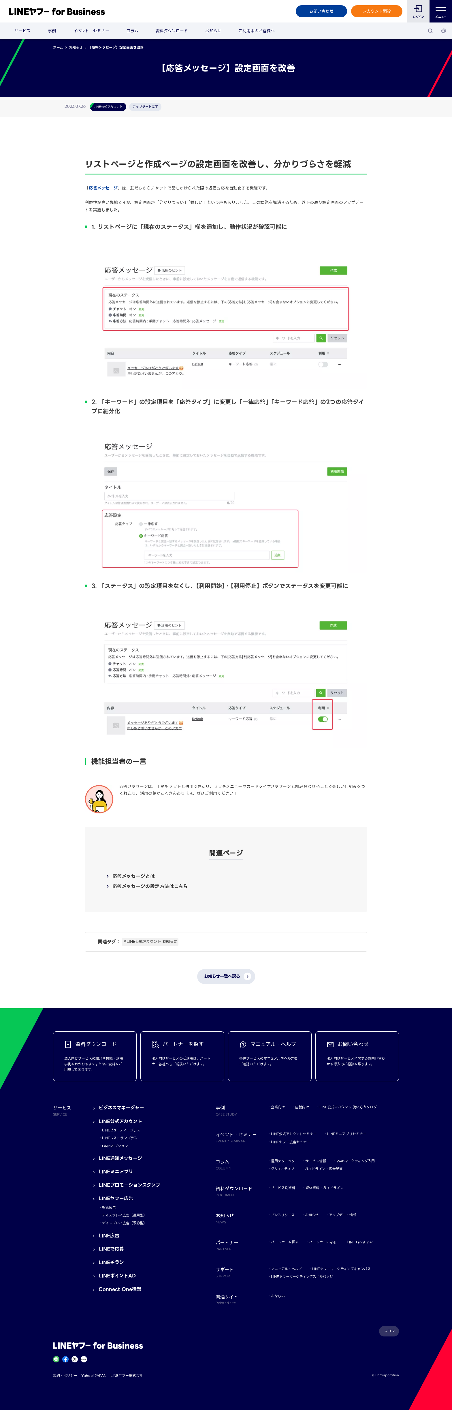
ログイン (418, 16)
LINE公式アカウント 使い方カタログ (348, 1107)
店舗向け (302, 1107)
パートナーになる (322, 1242)
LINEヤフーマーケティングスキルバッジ (302, 1276)
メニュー (441, 11)
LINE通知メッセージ (120, 1158)
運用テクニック (283, 1161)
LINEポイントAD (117, 1275)
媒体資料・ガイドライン (325, 1188)
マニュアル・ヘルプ (286, 1269)
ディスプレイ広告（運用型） (124, 1215)
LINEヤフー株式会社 (126, 1375)
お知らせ (213, 31)
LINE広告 (109, 1235)
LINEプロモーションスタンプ (129, 1185)
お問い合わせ (321, 11)
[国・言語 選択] (443, 30)
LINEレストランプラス (119, 1138)
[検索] (430, 30)
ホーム (58, 47)
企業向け (278, 1107)
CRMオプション (115, 1146)
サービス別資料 (283, 1188)
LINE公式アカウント (120, 1121)
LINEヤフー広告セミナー (290, 1142)
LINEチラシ (111, 1262)
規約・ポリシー (65, 1375)
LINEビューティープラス (121, 1130)
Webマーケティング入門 (355, 1161)
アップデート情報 (342, 1215)
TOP (391, 1331)
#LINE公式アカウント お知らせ (150, 941)
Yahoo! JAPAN (93, 1375)
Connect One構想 (120, 1289)
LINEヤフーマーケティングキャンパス (341, 1269)
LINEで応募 (111, 1249)
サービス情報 (315, 1161)
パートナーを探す (285, 1242)
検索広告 (109, 1207)
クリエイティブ (282, 1168)
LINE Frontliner (360, 1242)
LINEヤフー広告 (116, 1198)
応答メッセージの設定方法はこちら (150, 886)
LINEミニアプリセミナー (346, 1134)
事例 (52, 31)
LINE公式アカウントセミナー (294, 1134)
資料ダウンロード (172, 31)
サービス (22, 31)
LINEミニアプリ (116, 1171)
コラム (132, 31)
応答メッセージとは (133, 876)
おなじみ (278, 1296)
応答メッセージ (103, 188)
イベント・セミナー (91, 31)
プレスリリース (283, 1215)
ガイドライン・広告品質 (324, 1168)
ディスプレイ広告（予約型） (124, 1223)
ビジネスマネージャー (121, 1108)
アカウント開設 (377, 11)
